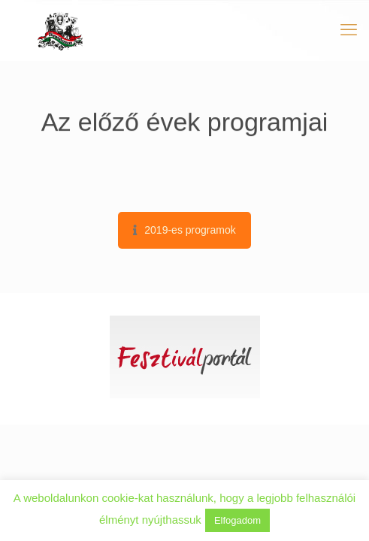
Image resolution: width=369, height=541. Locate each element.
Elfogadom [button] (237, 520)
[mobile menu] (348, 30)
